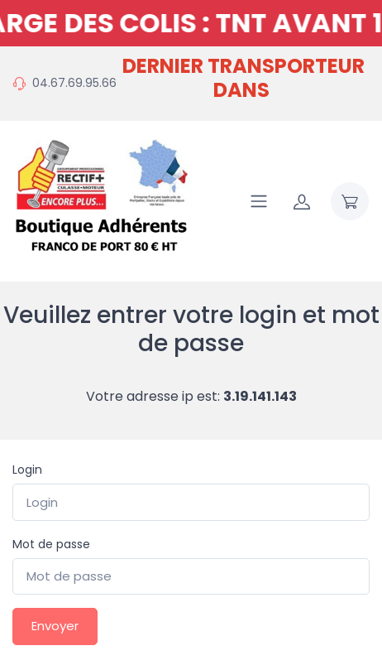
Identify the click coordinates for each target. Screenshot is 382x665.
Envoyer (55, 625)
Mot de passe (51, 544)
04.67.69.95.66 (74, 83)
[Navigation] (258, 201)
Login (27, 469)
